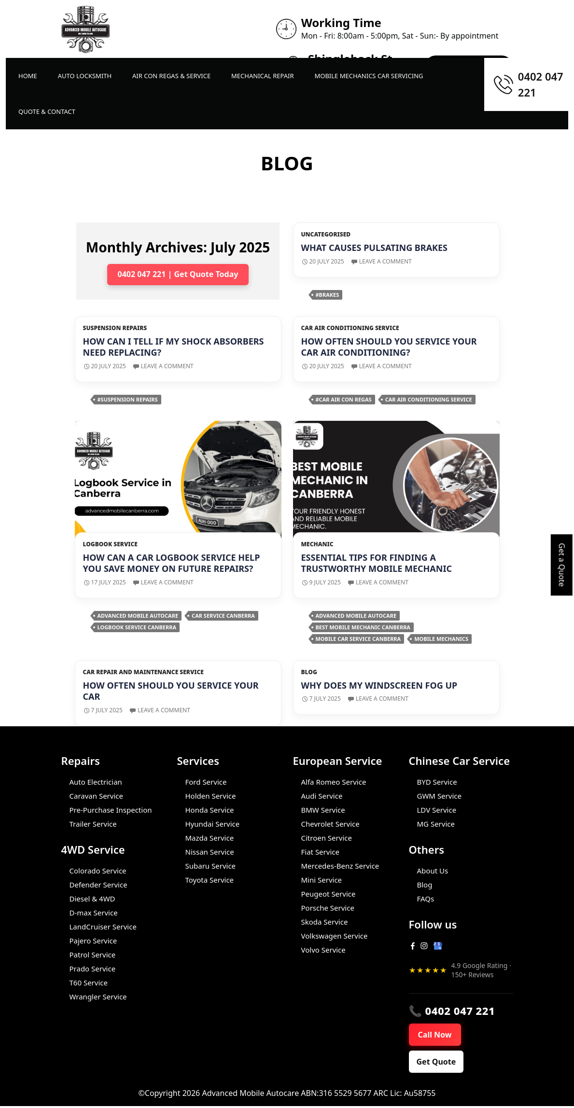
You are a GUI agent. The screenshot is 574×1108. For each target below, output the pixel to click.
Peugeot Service (328, 894)
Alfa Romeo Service (333, 782)
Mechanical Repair (262, 75)
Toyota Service (209, 880)
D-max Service (94, 912)
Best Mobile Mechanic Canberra (363, 627)
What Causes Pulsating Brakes (374, 247)
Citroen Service (326, 838)
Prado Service (93, 968)
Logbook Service (110, 544)
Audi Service (322, 796)
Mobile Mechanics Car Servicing (368, 75)
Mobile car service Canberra (358, 638)
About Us (432, 870)
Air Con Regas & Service (171, 75)
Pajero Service (93, 940)
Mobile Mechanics (441, 638)
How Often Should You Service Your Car (171, 690)
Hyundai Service (212, 824)
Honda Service (209, 810)
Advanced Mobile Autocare (138, 615)
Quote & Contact (46, 111)
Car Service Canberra (223, 615)
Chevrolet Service (330, 824)
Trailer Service (93, 824)
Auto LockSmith (85, 75)
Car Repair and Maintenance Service (143, 672)
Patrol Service (93, 954)
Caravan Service (96, 796)
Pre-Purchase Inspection (111, 810)
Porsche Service (327, 908)
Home (27, 75)
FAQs (425, 898)
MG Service (436, 824)
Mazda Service (209, 838)
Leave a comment (385, 261)
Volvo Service (323, 950)
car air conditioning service (428, 399)
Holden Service (210, 796)
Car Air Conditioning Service (350, 328)
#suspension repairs (128, 399)
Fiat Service (320, 852)
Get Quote (437, 1063)
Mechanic (317, 544)
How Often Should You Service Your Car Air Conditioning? (389, 346)
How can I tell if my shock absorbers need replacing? (173, 346)
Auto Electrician (96, 782)
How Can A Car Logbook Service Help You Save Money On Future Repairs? (171, 563)
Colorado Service (98, 870)
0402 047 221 (540, 84)
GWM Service (439, 796)
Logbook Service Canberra (137, 627)
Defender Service (98, 884)
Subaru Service (210, 866)
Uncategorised (326, 234)
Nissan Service (209, 852)
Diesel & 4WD (92, 898)
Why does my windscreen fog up (379, 685)
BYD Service (437, 782)
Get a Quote (562, 565)
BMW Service (323, 810)
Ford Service (206, 782)
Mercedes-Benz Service (340, 866)
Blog (309, 672)
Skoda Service (324, 922)
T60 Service (89, 982)
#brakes (327, 294)
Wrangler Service (98, 996)
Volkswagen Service (334, 936)
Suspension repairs (115, 328)
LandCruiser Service (103, 926)
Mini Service (321, 880)
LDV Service (437, 810)
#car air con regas (344, 399)
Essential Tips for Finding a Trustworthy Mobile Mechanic (376, 563)
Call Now (437, 1035)
